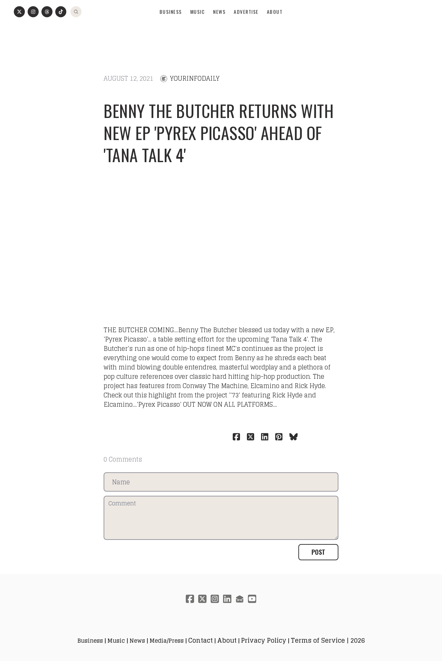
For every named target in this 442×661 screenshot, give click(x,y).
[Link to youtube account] (252, 594)
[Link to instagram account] (33, 30)
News (219, 29)
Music (197, 29)
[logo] (221, 12)
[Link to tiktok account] (60, 30)
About (275, 29)
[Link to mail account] (240, 594)
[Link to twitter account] (19, 30)
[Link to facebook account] (190, 594)
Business (171, 29)
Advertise (246, 29)
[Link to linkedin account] (227, 594)
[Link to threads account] (46, 30)
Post (318, 547)
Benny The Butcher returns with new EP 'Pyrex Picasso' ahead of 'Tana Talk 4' (219, 128)
